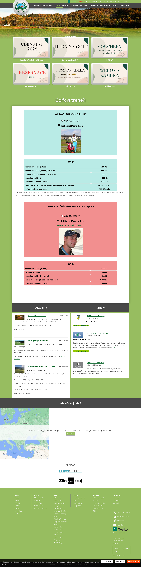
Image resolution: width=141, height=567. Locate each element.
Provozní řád (38, 503)
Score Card (38, 501)
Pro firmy (85, 5)
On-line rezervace (119, 530)
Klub (60, 5)
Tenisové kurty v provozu (37, 316)
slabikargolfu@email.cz (72, 221)
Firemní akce (117, 495)
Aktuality (43, 5)
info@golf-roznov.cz (122, 1)
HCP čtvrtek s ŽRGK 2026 (95, 363)
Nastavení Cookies (119, 553)
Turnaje (75, 5)
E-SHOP (94, 5)
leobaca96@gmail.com (72, 126)
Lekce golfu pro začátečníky (38, 341)
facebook (92, 1)
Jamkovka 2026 (98, 503)
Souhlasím (70, 434)
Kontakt (108, 5)
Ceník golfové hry (79, 501)
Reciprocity (77, 503)
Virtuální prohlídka (40, 506)
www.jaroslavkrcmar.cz (70, 225)
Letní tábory (118, 5)
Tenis (126, 5)
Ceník (66, 5)
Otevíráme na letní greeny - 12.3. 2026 (41, 366)
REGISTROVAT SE (121, 547)
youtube (120, 522)
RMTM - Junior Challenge (95, 316)
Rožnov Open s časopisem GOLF (98, 333)
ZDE (114, 348)
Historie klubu (58, 530)
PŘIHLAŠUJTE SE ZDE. (81, 325)
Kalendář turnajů (99, 501)
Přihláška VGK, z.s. (60, 516)
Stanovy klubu (58, 524)
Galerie (100, 5)
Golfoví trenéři (59, 527)
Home (36, 5)
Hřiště (52, 5)
